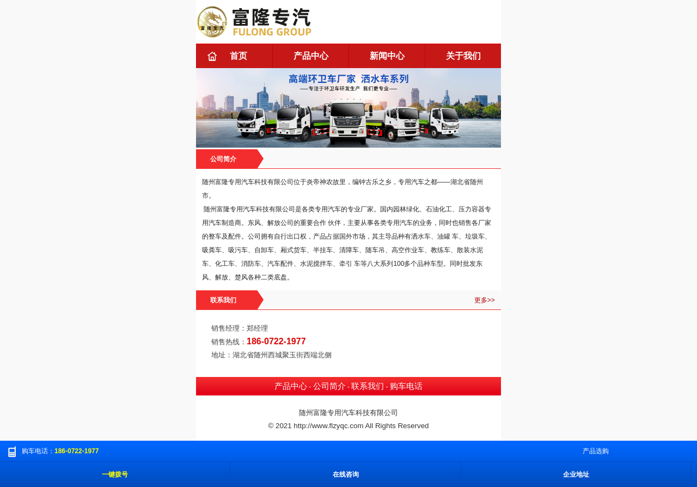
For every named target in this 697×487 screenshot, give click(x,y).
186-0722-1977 (276, 341)
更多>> (484, 300)
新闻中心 (387, 55)
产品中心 (311, 55)
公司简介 (329, 386)
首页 (238, 55)
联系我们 (367, 386)
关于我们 (463, 55)
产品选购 (596, 451)
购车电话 (406, 386)
